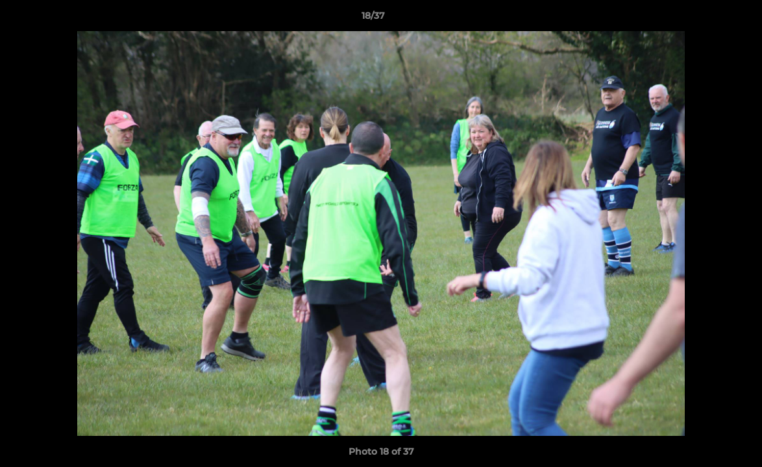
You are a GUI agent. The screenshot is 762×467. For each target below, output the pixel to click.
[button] (707, 19)
